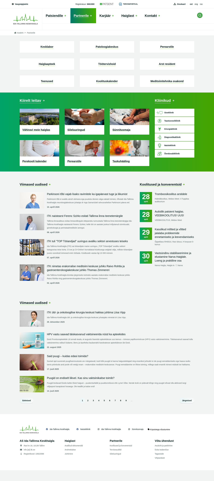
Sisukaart (181, 4)
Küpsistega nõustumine (160, 440)
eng (196, 4)
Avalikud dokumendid (74, 456)
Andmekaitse (70, 460)
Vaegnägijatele (19, 4)
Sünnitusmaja (137, 440)
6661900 (90, 4)
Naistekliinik (85, 440)
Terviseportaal (128, 4)
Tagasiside (159, 465)
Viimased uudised (33, 194)
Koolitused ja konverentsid (161, 194)
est (191, 4)
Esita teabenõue (162, 460)
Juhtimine (69, 465)
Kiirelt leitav (31, 110)
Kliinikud (163, 110)
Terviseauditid (115, 460)
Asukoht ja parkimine (164, 456)
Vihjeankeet (160, 469)
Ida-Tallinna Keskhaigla (59, 440)
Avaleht (20, 33)
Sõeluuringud (115, 465)
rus (201, 4)
